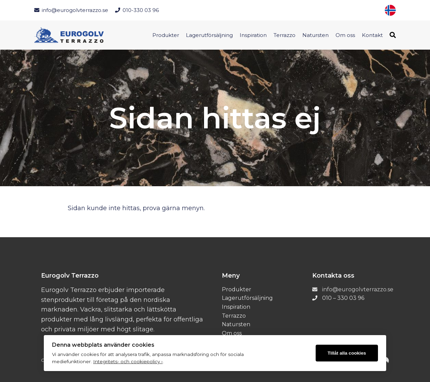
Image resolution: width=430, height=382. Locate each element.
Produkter (165, 35)
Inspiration (253, 35)
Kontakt (372, 35)
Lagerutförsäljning (209, 35)
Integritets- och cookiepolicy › (128, 361)
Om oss (345, 35)
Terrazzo (284, 35)
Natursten (315, 35)
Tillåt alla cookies (347, 353)
